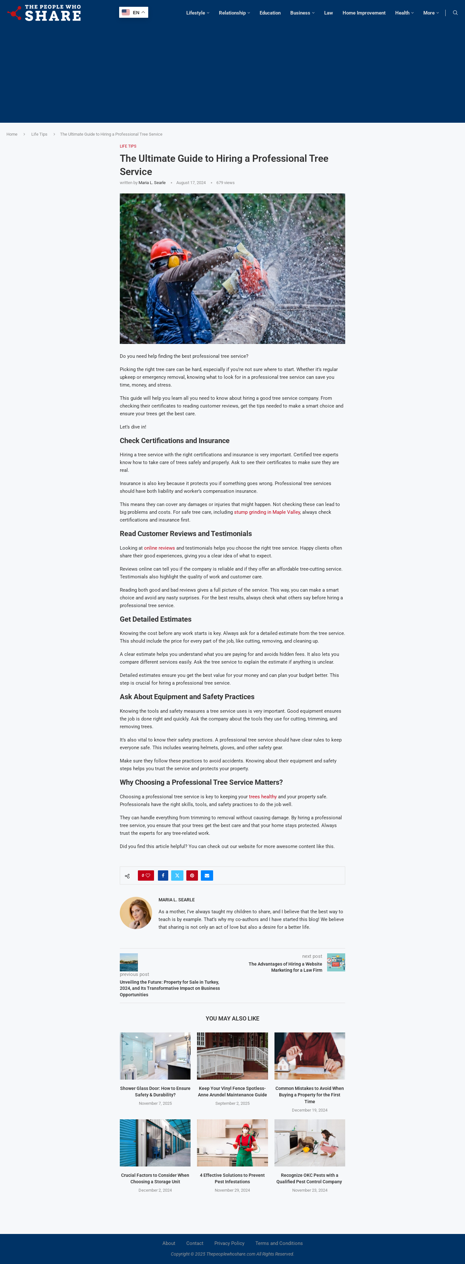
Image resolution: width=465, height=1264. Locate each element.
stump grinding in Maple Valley (267, 512)
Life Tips (39, 134)
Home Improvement (364, 13)
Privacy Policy (229, 1243)
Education (270, 13)
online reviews (159, 548)
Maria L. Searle (152, 182)
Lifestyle (195, 13)
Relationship (232, 13)
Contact (194, 1243)
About (168, 1243)
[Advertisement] (232, 71)
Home (11, 134)
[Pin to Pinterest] (192, 875)
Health (402, 13)
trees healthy (263, 797)
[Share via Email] (207, 875)
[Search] (455, 13)
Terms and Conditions (279, 1243)
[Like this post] (148, 875)
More (429, 13)
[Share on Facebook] (163, 875)
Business (300, 13)
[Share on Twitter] (177, 875)
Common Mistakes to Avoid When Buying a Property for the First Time (309, 1095)
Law (328, 13)
